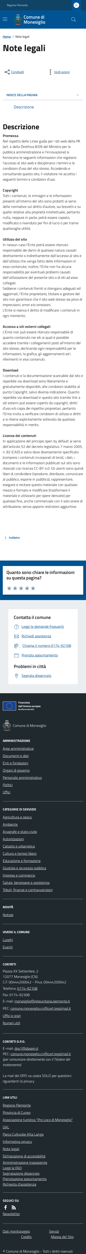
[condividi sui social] (14, 72)
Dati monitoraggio (16, 1231)
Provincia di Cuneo (17, 1112)
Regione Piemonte (17, 5)
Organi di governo (16, 770)
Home (7, 36)
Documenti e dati (16, 755)
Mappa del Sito (62, 1236)
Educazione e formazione (22, 860)
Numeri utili (11, 1023)
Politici (8, 785)
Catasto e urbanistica (19, 846)
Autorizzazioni (13, 839)
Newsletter (11, 1214)
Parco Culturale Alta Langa (23, 1134)
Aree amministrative (18, 748)
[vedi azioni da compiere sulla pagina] (58, 72)
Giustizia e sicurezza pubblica (24, 868)
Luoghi (8, 939)
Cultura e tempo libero (19, 853)
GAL (6, 1127)
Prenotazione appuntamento (25, 1179)
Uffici (6, 792)
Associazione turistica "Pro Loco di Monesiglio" (38, 1119)
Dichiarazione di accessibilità (24, 1156)
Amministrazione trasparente (25, 1162)
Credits (26, 1236)
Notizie (8, 914)
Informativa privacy (17, 1141)
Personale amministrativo (22, 777)
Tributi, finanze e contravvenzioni (28, 890)
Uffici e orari (12, 1015)
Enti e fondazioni (15, 763)
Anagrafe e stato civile (20, 831)
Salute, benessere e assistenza (26, 882)
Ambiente (10, 824)
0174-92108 (27, 988)
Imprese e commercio (19, 875)
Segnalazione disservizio (21, 1173)
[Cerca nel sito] (71, 19)
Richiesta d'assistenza (19, 1184)
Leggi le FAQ (12, 1168)
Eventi (8, 947)
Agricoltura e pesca (17, 817)
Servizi (54, 1231)
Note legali (11, 1149)
